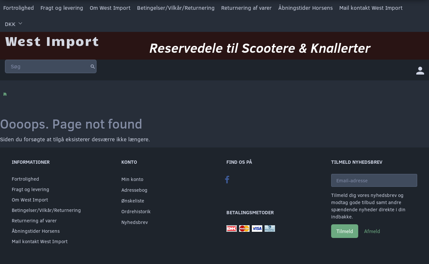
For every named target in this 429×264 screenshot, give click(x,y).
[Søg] (93, 66)
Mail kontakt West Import (371, 7)
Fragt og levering (61, 7)
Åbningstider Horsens (305, 7)
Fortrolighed (18, 7)
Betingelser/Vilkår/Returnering (176, 7)
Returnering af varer (246, 7)
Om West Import (110, 7)
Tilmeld (344, 231)
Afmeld (372, 231)
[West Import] (52, 41)
